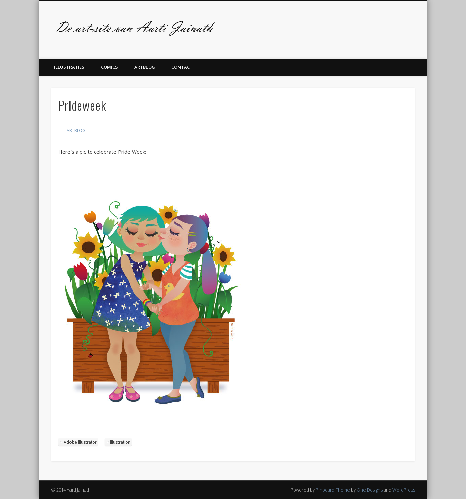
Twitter (419, 26)
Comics (109, 67)
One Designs (370, 490)
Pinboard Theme (333, 490)
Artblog (144, 67)
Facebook (405, 26)
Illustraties (69, 67)
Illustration (120, 442)
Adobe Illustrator (80, 442)
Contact (182, 67)
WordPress (403, 490)
